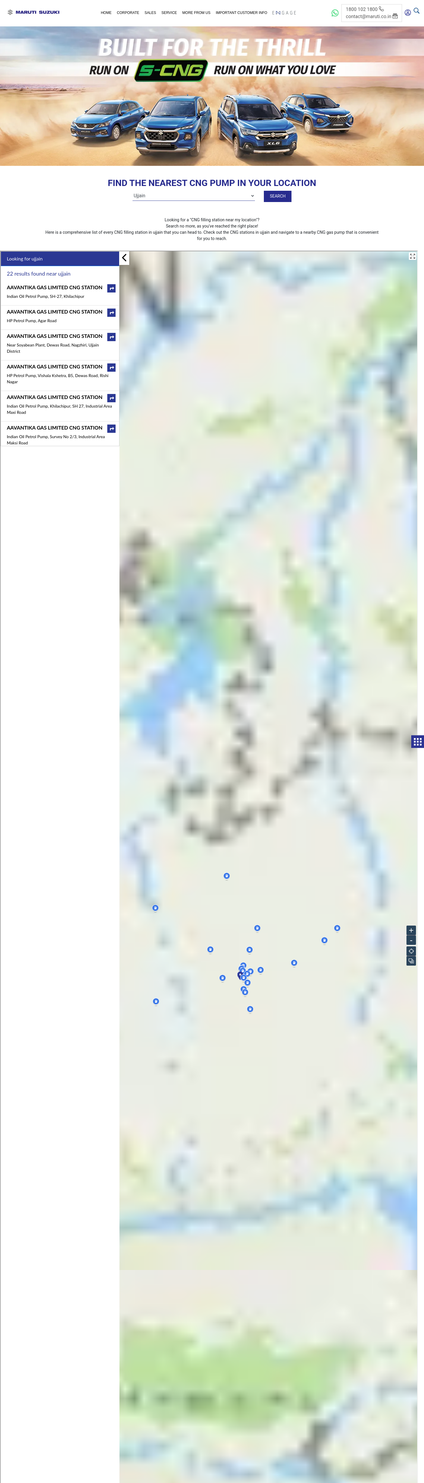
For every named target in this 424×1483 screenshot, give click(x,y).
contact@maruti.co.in (372, 16)
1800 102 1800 (365, 9)
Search (278, 196)
